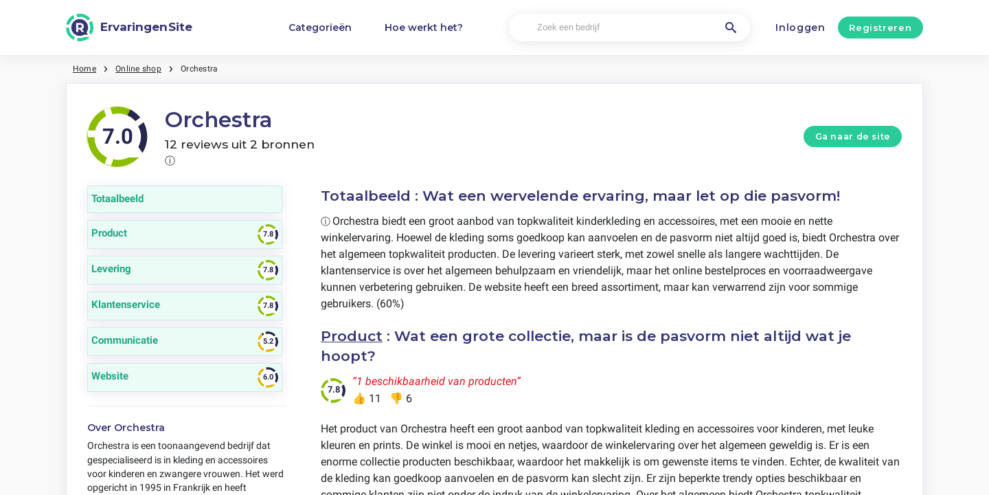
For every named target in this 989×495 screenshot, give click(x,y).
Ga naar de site (853, 136)
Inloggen (800, 27)
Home (84, 69)
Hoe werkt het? (424, 27)
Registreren (880, 27)
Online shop (138, 69)
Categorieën (320, 27)
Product (352, 335)
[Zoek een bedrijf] (630, 28)
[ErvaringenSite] (129, 27)
